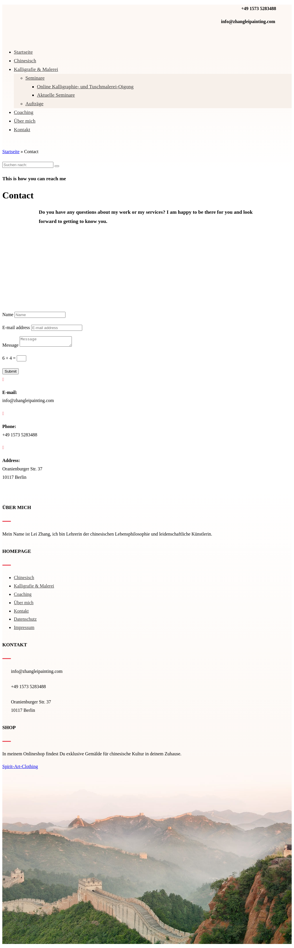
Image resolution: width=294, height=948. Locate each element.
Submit (10, 373)
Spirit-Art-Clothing (20, 768)
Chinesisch (25, 60)
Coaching (23, 112)
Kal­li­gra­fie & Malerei (36, 69)
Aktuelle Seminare (56, 95)
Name (7, 314)
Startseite (23, 52)
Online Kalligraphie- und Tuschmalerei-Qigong (85, 86)
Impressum (24, 629)
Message (10, 346)
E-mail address (16, 327)
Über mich (24, 121)
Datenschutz (25, 620)
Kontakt (22, 129)
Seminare (34, 78)
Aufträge (34, 103)
